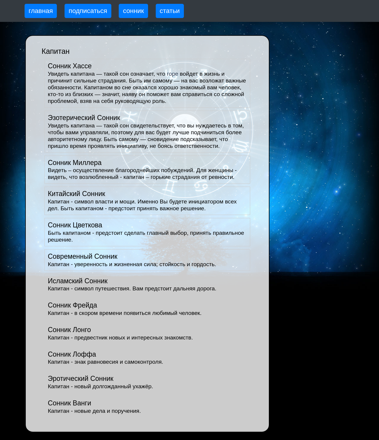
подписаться (88, 10)
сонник (133, 10)
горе (172, 74)
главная (41, 10)
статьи (170, 10)
